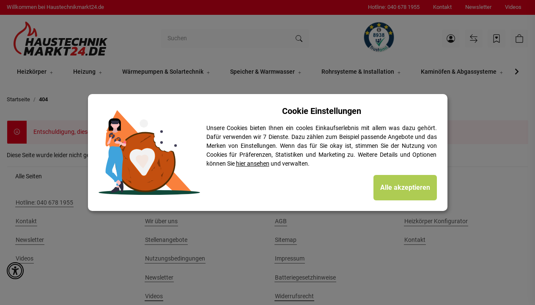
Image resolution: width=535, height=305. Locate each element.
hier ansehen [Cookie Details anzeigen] (252, 163)
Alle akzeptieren (405, 187)
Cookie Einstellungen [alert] (321, 111)
